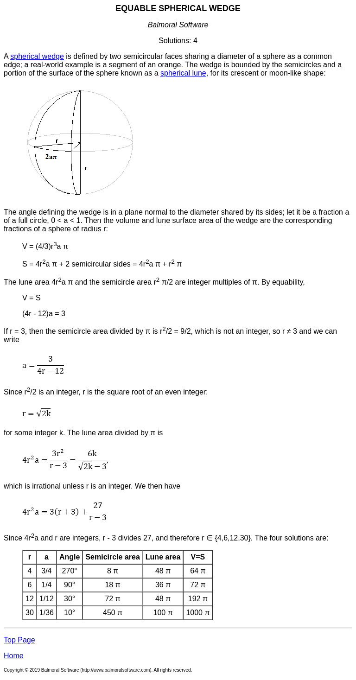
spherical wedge (37, 56)
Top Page (19, 640)
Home (14, 656)
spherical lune (183, 73)
